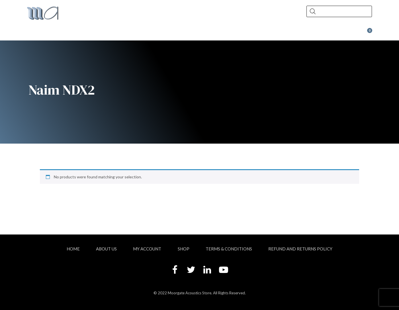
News (177, 33)
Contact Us (237, 33)
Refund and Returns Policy (300, 248)
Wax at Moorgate (312, 33)
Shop (121, 33)
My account (147, 248)
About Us (61, 33)
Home (73, 248)
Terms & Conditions (229, 248)
